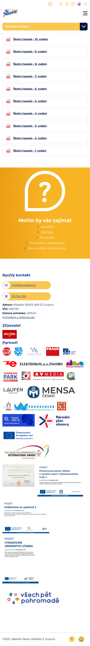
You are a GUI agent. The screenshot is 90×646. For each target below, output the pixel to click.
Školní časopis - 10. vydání (30, 39)
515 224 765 (19, 296)
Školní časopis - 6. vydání (30, 88)
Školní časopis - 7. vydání (30, 76)
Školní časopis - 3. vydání (30, 125)
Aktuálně (47, 226)
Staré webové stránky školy (47, 248)
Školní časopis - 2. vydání (30, 138)
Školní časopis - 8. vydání (30, 64)
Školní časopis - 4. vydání (30, 113)
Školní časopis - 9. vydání (30, 51)
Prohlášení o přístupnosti (18, 317)
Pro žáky (47, 232)
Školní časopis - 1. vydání (29, 150)
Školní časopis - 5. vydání (30, 101)
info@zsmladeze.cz (24, 285)
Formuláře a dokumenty (47, 243)
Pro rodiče (47, 237)
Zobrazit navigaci (17, 26)
